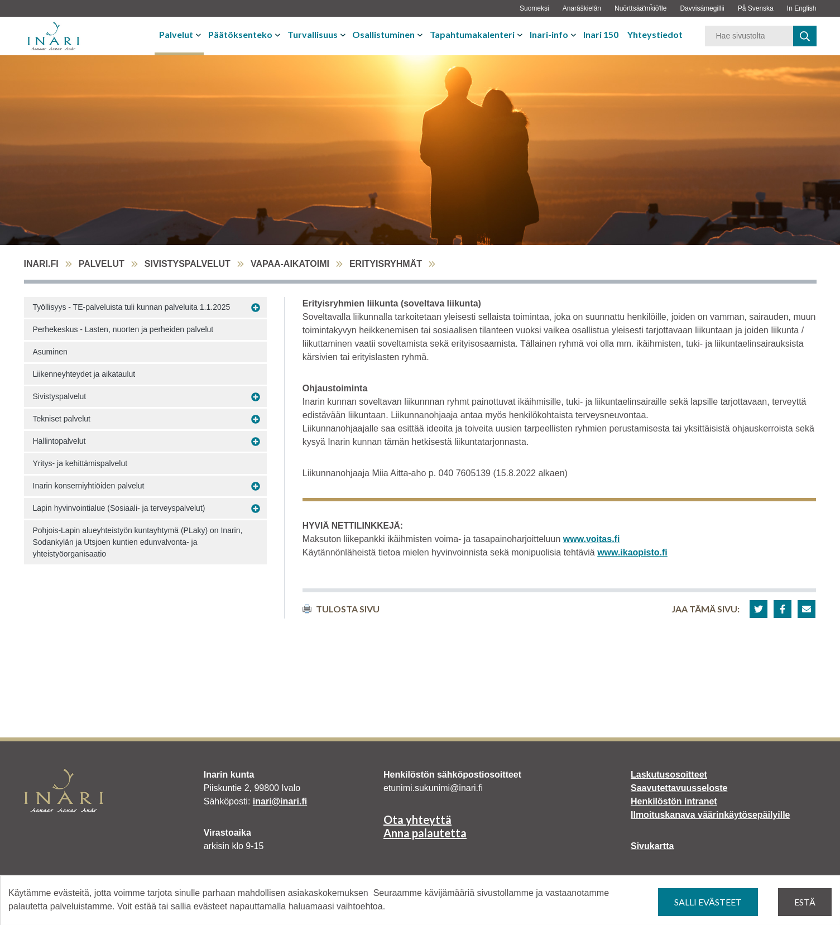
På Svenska (756, 8)
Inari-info (549, 34)
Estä (804, 902)
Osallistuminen (383, 34)
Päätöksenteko (240, 34)
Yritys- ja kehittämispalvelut (80, 463)
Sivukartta (652, 846)
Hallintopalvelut (59, 441)
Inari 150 (600, 34)
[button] (758, 609)
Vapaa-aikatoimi (290, 264)
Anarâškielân (582, 8)
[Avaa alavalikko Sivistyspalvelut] (255, 397)
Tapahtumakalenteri (472, 34)
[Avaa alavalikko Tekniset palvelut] (255, 419)
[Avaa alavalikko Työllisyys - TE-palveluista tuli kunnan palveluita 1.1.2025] (255, 307)
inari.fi (41, 264)
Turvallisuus (312, 34)
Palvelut (176, 34)
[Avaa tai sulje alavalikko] (199, 34)
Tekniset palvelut (62, 418)
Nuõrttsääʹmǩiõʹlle (640, 8)
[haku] (805, 36)
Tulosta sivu (341, 608)
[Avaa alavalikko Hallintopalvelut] (255, 441)
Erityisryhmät (385, 264)
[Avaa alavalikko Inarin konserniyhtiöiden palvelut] (255, 486)
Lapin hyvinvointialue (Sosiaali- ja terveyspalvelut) (119, 508)
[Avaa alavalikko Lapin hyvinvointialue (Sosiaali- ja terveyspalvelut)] (255, 508)
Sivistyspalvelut (188, 264)
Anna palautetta (425, 833)
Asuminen (50, 351)
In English (802, 8)
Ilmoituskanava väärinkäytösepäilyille (710, 814)
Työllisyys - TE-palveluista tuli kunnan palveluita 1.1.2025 (132, 307)
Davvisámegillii (702, 8)
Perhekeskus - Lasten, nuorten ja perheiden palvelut (123, 329)
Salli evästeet (708, 902)
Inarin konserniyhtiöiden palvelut (89, 485)
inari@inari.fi (280, 801)
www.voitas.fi (591, 539)
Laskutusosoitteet (669, 774)
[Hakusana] (749, 36)
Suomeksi (534, 8)
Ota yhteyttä (417, 819)
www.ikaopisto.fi (632, 552)
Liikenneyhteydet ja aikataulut (84, 374)
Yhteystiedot (655, 34)
